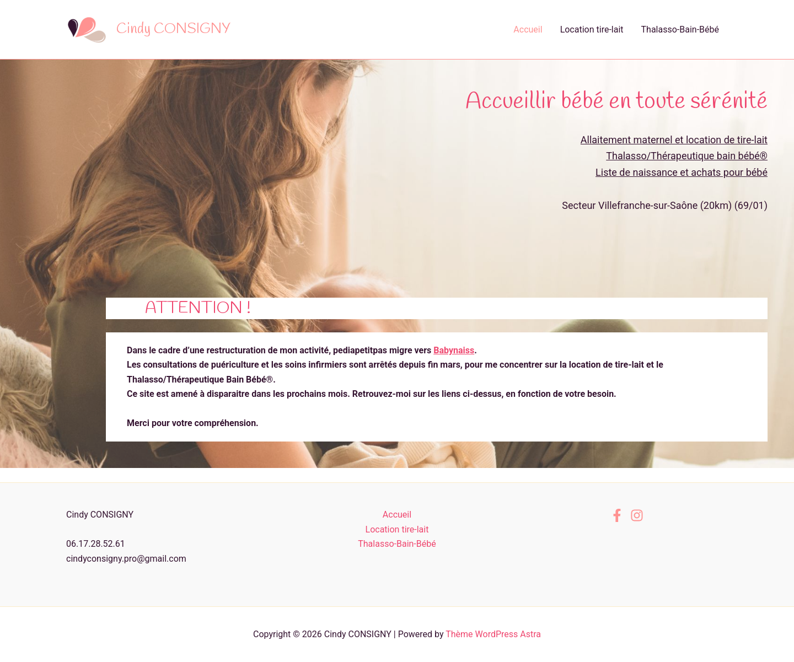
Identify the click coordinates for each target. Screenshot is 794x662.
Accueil (527, 29)
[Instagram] (636, 515)
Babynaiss (453, 350)
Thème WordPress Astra (493, 634)
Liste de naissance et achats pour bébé (682, 172)
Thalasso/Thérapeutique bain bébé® (687, 156)
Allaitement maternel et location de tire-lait (674, 140)
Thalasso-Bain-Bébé (680, 29)
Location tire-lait (592, 29)
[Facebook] (617, 515)
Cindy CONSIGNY (173, 29)
